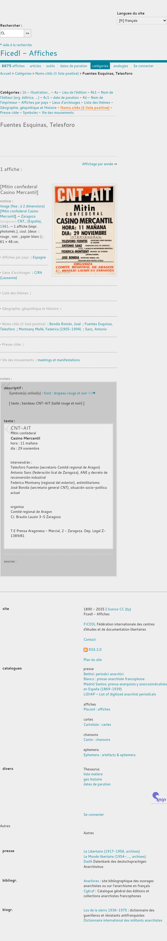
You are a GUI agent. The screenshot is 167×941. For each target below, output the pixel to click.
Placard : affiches (97, 709)
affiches (13, 66)
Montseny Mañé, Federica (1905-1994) (50, 329)
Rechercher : (11, 25)
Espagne (39, 257)
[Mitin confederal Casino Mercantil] (19, 189)
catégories (100, 66)
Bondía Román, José (65, 324)
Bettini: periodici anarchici (104, 674)
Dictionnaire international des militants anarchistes (123, 920)
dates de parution (73, 66)
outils (50, 66)
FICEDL (90, 624)
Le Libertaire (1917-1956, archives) (112, 851)
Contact (90, 639)
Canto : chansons (97, 739)
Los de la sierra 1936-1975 (105, 910)
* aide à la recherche (16, 45)
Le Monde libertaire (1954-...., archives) (115, 856)
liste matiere (93, 774)
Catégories (23, 73)
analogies (121, 66)
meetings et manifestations (59, 360)
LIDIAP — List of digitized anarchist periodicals (120, 694)
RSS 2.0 (93, 649)
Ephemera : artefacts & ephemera (109, 754)
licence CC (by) (119, 609)
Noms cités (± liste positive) (57, 73)
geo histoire (93, 779)
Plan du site (93, 659)
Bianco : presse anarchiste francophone (114, 679)
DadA (88, 861)
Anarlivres (91, 881)
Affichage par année (97, 164)
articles (35, 66)
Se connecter (143, 66)
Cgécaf (89, 891)
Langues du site (131, 13)
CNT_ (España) (29, 221)
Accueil (5, 73)
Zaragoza (28, 216)
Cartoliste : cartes (97, 724)
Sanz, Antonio (96, 329)
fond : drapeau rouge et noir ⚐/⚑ (70, 393)
